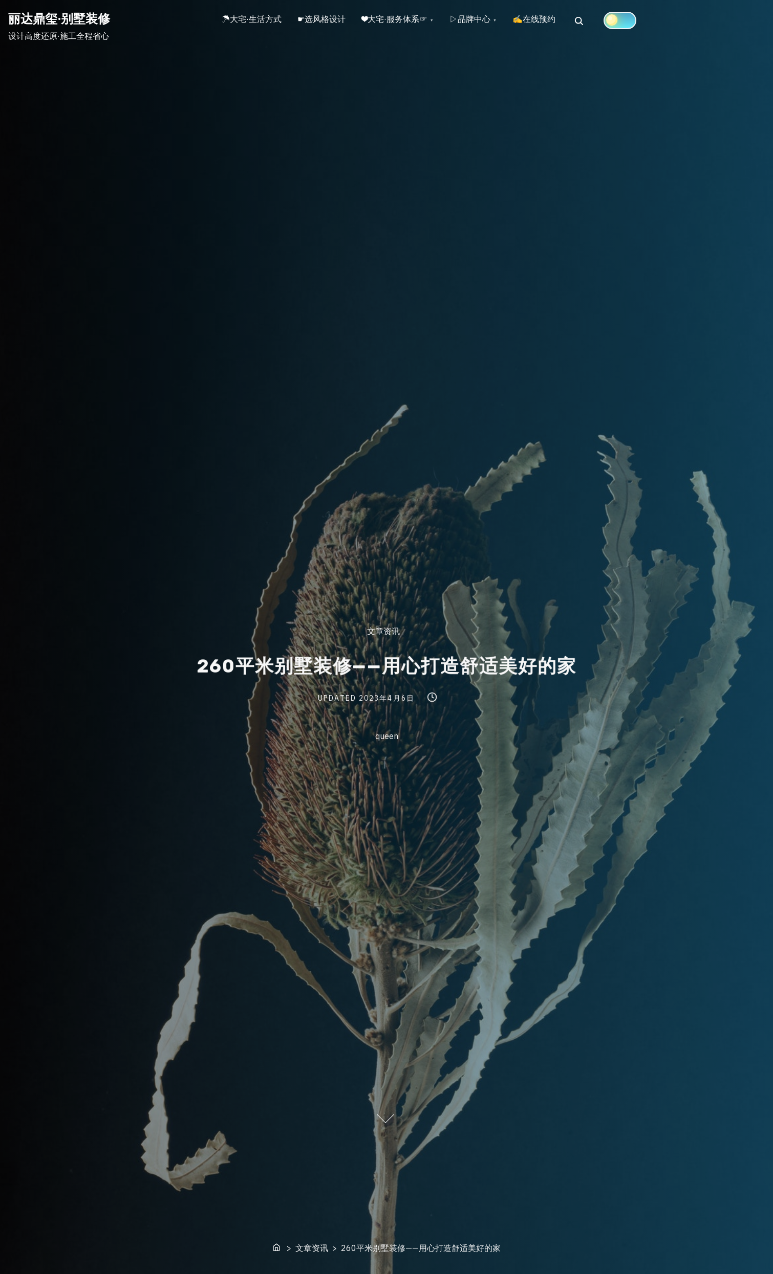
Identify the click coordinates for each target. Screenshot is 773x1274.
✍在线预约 (553, 21)
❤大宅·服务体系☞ (406, 21)
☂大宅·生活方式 (254, 21)
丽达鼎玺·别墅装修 (59, 18)
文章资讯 (383, 631)
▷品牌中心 (485, 21)
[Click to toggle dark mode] (642, 20)
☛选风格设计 (329, 21)
